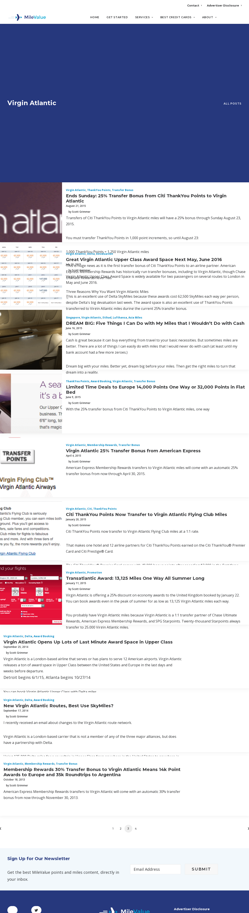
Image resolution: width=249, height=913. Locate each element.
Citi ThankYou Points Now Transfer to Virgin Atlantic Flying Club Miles (146, 379)
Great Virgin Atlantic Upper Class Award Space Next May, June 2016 (144, 124)
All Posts (232, 36)
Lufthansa (120, 182)
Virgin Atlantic (76, 55)
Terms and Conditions (28, 808)
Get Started (117, 17)
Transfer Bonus (122, 55)
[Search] (239, 19)
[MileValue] (26, 17)
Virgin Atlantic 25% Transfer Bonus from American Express (133, 315)
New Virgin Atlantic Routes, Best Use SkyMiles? (58, 570)
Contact (194, 5)
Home (94, 17)
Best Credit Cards (177, 17)
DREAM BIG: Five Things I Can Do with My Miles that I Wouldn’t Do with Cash (155, 188)
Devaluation (104, 119)
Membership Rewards (102, 310)
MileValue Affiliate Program (206, 879)
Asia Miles (135, 182)
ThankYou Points (99, 55)
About (209, 17)
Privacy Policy (20, 798)
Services (144, 17)
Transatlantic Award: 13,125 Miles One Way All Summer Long (135, 443)
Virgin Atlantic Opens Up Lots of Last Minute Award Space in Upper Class (88, 506)
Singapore (73, 182)
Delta (91, 119)
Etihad (107, 182)
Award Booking (101, 246)
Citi (89, 374)
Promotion (94, 437)
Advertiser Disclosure (224, 5)
